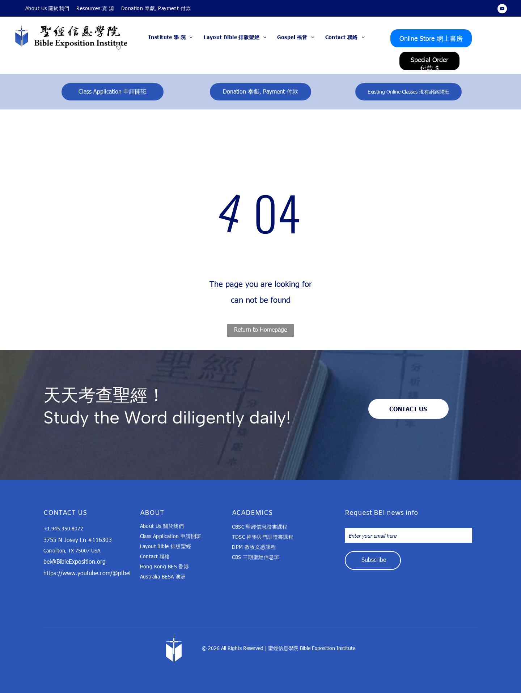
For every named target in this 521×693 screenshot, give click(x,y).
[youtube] (502, 9)
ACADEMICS (252, 513)
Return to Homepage (260, 329)
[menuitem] (47, 8)
